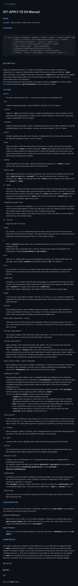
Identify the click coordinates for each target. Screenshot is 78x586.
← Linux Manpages (9, 4)
